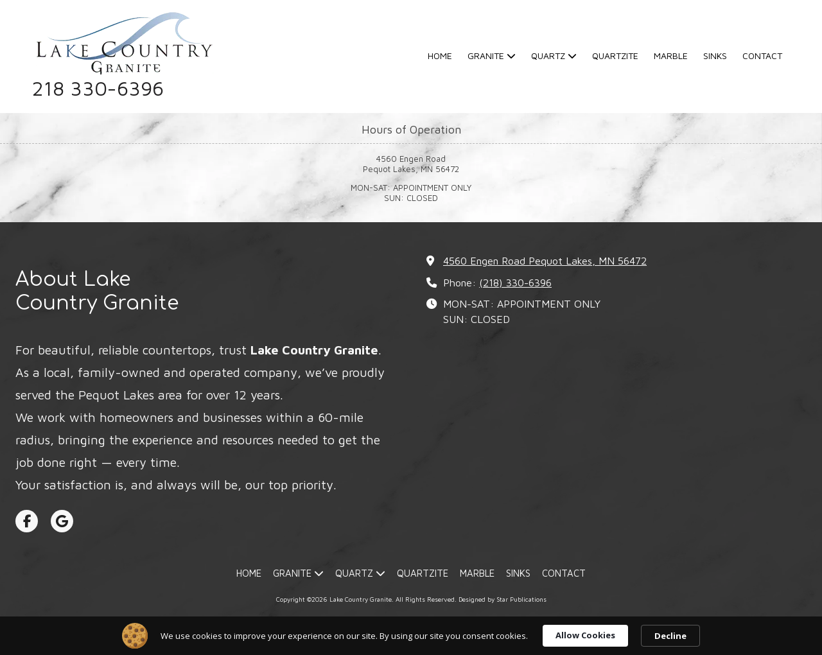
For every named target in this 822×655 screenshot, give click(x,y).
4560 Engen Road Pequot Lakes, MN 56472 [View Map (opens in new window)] (545, 260)
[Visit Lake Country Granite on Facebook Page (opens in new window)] (26, 521)
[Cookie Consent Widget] (411, 635)
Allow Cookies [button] (585, 635)
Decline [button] (670, 636)
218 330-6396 (98, 88)
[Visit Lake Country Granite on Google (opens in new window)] (62, 521)
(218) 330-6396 (515, 282)
